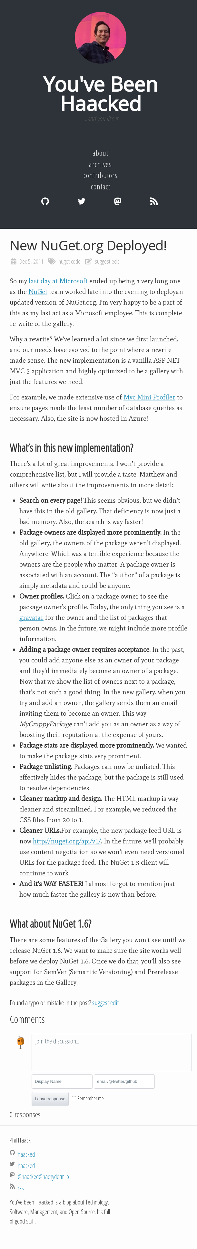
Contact (100, 186)
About (100, 153)
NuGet (37, 291)
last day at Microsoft (58, 281)
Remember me (90, 1098)
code (76, 261)
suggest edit (107, 261)
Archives (100, 164)
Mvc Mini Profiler (149, 397)
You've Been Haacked (100, 93)
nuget (64, 261)
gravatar (31, 617)
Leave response (50, 1098)
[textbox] (112, 1052)
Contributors (101, 175)
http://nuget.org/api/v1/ (67, 841)
